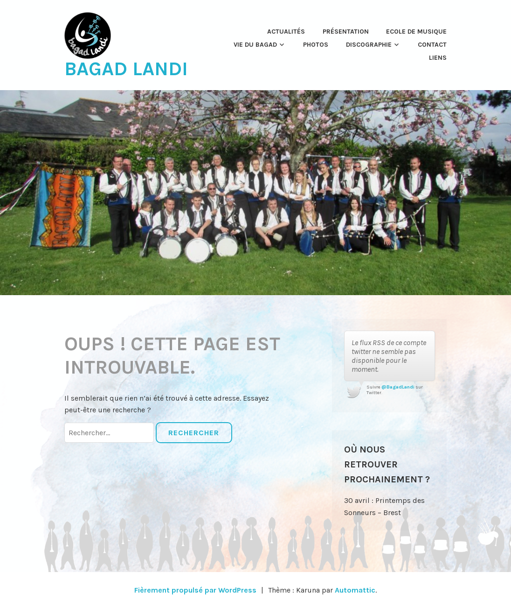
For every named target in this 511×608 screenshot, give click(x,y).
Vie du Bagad (255, 45)
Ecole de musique (416, 31)
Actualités (286, 31)
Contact (432, 45)
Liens (438, 58)
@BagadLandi (397, 387)
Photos (315, 45)
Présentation (346, 31)
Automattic (355, 590)
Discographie (369, 45)
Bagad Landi (126, 68)
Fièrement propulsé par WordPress (195, 590)
